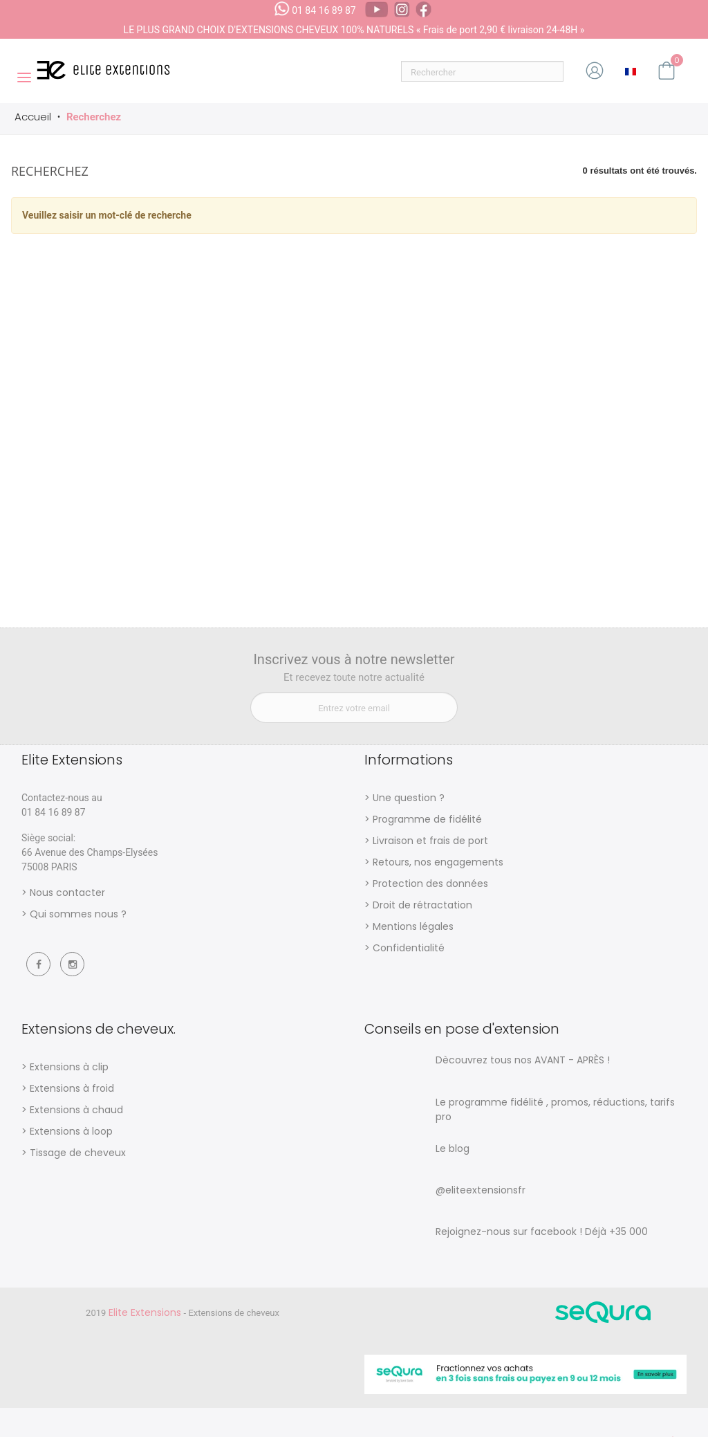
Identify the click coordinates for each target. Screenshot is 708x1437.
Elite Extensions (146, 1312)
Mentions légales (413, 926)
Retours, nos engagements (438, 862)
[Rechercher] (482, 71)
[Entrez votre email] (354, 707)
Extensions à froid (72, 1088)
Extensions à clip (69, 1067)
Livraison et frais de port (430, 841)
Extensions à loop (71, 1131)
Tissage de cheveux (78, 1153)
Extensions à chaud (76, 1110)
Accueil (33, 116)
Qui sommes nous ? (78, 914)
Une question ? (409, 798)
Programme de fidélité (427, 819)
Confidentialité (409, 948)
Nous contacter (67, 892)
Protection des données (430, 883)
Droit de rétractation (422, 905)
